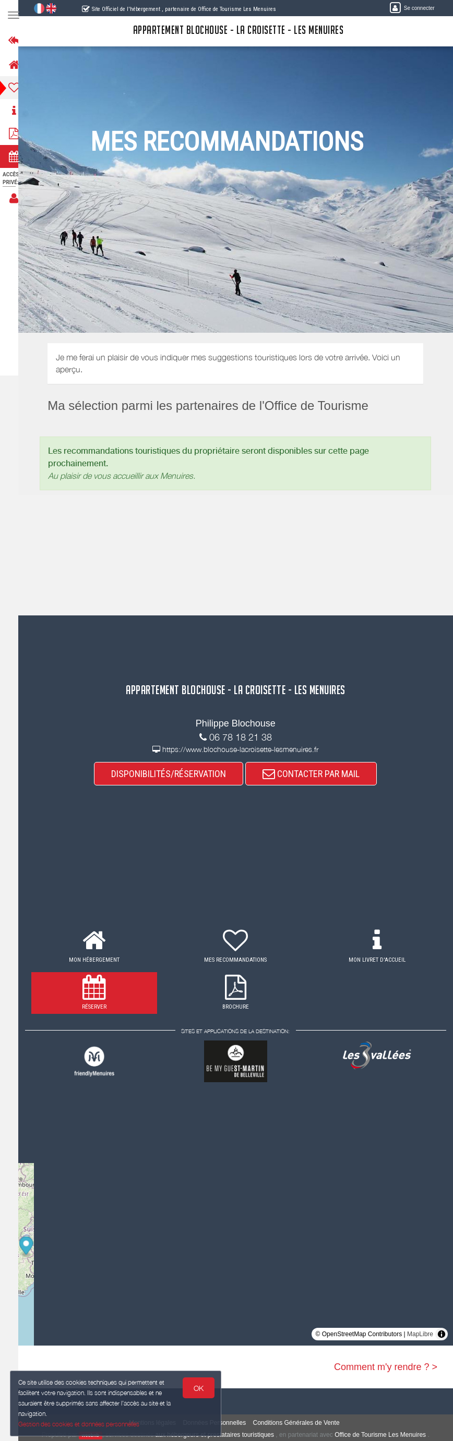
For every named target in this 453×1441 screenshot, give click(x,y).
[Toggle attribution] (441, 1334)
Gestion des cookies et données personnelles (79, 1423)
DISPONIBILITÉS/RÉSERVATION (173, 773)
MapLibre (420, 1334)
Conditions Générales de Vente (301, 1422)
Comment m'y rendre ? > (385, 1367)
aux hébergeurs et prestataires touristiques (219, 1434)
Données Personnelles (219, 1422)
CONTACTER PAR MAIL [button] (316, 773)
